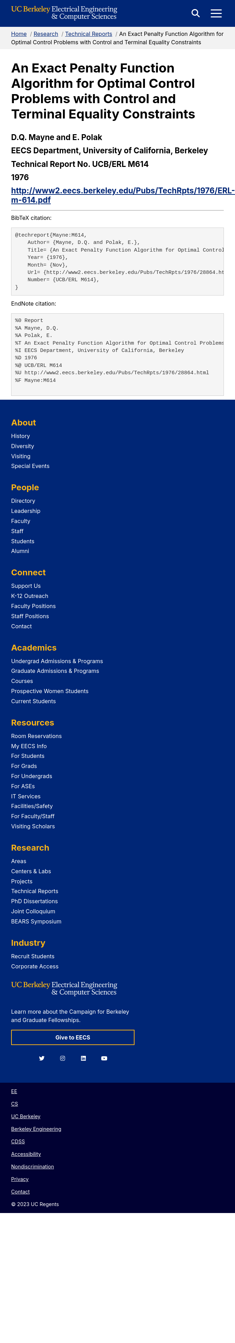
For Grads (24, 765)
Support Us (26, 585)
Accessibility (26, 1154)
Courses (22, 680)
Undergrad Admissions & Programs (57, 661)
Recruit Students (33, 956)
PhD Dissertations (34, 901)
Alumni (20, 550)
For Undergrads (31, 776)
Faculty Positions (33, 606)
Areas (18, 861)
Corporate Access (34, 966)
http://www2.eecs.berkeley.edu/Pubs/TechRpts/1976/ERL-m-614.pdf (123, 195)
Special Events (30, 465)
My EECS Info (29, 746)
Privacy (20, 1179)
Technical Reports (88, 33)
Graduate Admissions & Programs (55, 670)
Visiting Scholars (33, 826)
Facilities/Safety (32, 806)
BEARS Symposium (36, 921)
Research (46, 33)
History (20, 435)
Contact (21, 626)
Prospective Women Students (50, 691)
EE (14, 1091)
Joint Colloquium (33, 911)
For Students (27, 755)
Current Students (33, 701)
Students (22, 541)
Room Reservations (36, 735)
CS (14, 1104)
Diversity (22, 446)
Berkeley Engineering (36, 1129)
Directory (23, 500)
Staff (17, 531)
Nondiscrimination (32, 1166)
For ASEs (23, 786)
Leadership (25, 510)
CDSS (18, 1141)
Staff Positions (30, 616)
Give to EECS (72, 1037)
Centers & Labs (31, 871)
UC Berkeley (25, 1116)
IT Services (26, 796)
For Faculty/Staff (33, 816)
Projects (21, 881)
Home (19, 33)
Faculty (20, 520)
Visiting (21, 456)
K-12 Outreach (29, 595)
